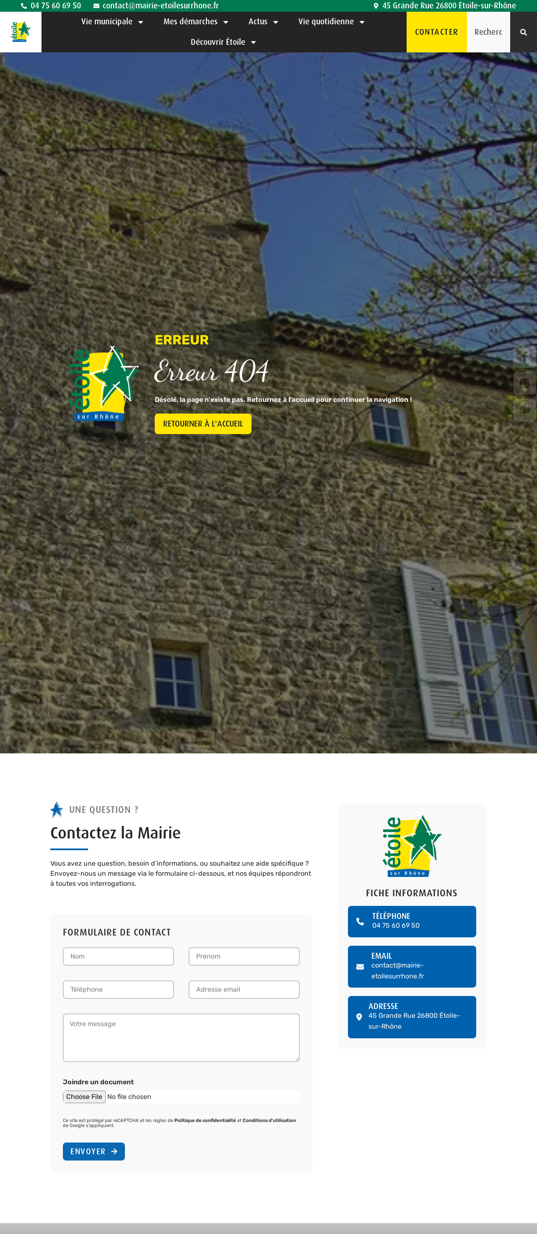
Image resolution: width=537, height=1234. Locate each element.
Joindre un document (98, 1085)
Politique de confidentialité (205, 1124)
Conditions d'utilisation (269, 1124)
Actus (264, 22)
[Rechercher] (523, 32)
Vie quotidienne (332, 22)
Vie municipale (113, 22)
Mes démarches (196, 22)
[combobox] (488, 32)
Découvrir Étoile (224, 42)
